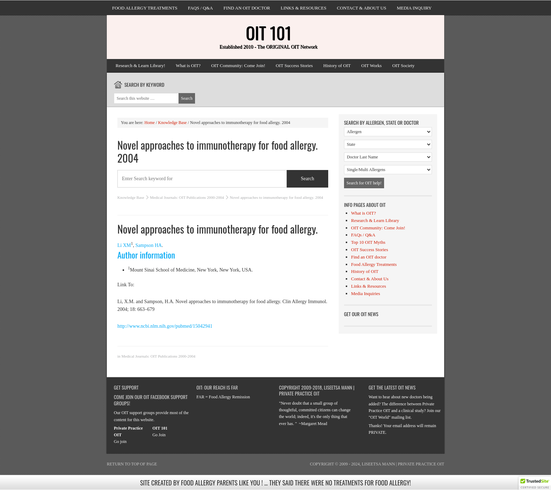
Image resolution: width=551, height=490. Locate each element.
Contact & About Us (361, 8)
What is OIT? (188, 65)
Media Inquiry (414, 8)
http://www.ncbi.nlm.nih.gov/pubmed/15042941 (165, 326)
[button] (535, 483)
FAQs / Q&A (200, 8)
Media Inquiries (365, 293)
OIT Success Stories (294, 65)
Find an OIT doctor (246, 8)
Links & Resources (303, 8)
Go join (120, 441)
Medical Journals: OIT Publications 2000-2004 (187, 197)
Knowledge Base (130, 197)
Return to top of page (132, 464)
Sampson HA (148, 245)
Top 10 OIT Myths (368, 242)
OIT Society (403, 65)
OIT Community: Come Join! (238, 65)
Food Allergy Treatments (144, 8)
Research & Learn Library (375, 220)
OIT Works (371, 65)
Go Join (159, 434)
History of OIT (337, 65)
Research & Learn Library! (140, 65)
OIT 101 (268, 32)
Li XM (124, 245)
